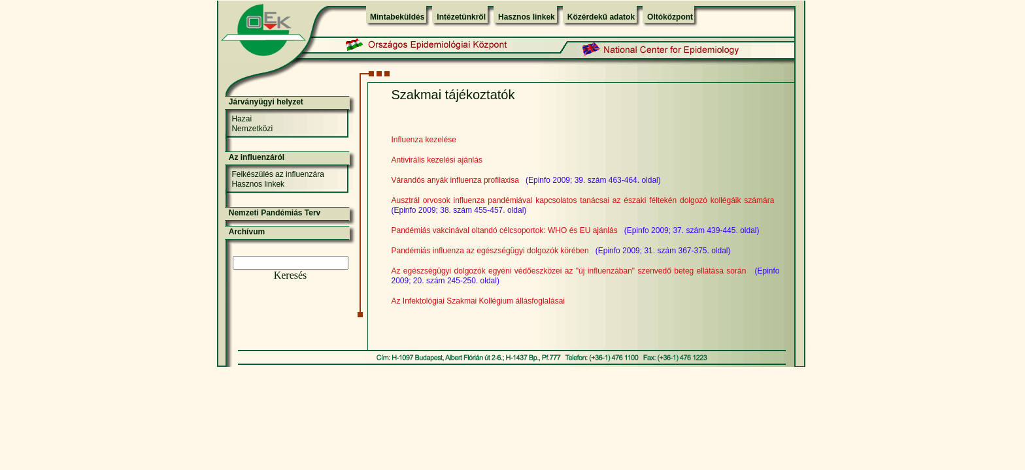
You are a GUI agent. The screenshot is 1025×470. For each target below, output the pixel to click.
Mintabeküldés (397, 17)
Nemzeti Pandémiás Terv (275, 212)
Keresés (290, 275)
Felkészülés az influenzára (277, 174)
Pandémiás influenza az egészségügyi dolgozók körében (490, 250)
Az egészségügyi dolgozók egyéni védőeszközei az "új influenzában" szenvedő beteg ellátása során (569, 270)
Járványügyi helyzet (266, 101)
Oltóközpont (670, 17)
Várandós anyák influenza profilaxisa (455, 180)
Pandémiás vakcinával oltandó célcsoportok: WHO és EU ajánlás (505, 230)
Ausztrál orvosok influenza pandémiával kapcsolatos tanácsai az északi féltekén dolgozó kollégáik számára (583, 200)
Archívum (247, 231)
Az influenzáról (256, 157)
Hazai (241, 118)
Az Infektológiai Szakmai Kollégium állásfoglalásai (478, 301)
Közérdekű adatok (601, 17)
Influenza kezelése (424, 139)
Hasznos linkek (526, 17)
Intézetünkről (461, 17)
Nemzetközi (252, 128)
